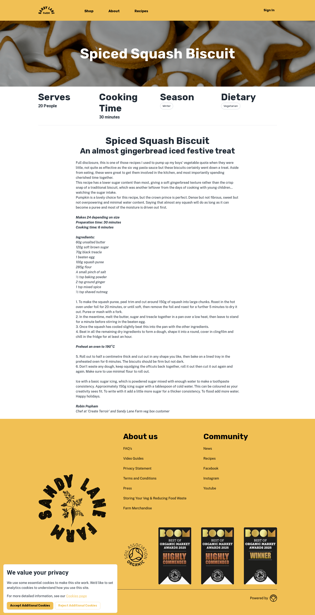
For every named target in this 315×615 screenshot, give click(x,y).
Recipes (141, 11)
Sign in (269, 10)
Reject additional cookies (77, 605)
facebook (211, 468)
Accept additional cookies (30, 605)
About (114, 11)
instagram (211, 478)
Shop (89, 11)
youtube (209, 488)
